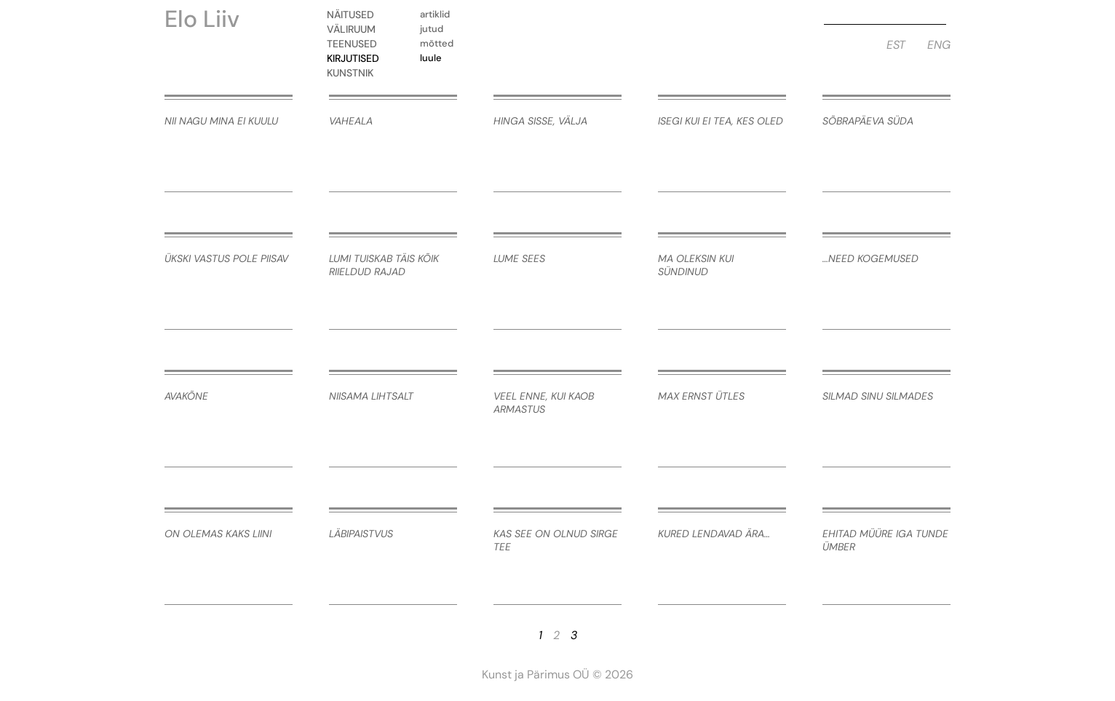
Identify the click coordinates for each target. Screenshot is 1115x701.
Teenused (355, 43)
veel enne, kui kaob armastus (543, 402)
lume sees (519, 258)
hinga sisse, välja (540, 120)
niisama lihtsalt (371, 396)
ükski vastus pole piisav (226, 258)
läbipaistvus (361, 533)
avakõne (186, 396)
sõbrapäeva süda (867, 120)
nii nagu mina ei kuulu (221, 120)
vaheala (351, 120)
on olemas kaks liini (217, 533)
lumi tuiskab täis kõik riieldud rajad (384, 265)
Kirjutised (356, 58)
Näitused (354, 14)
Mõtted (436, 43)
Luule (431, 58)
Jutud (431, 29)
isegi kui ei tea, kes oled (720, 120)
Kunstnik (354, 73)
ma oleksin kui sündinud (696, 265)
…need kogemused (870, 258)
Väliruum (355, 29)
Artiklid (435, 14)
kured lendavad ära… (714, 533)
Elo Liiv (201, 19)
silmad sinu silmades (877, 396)
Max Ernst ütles (701, 396)
